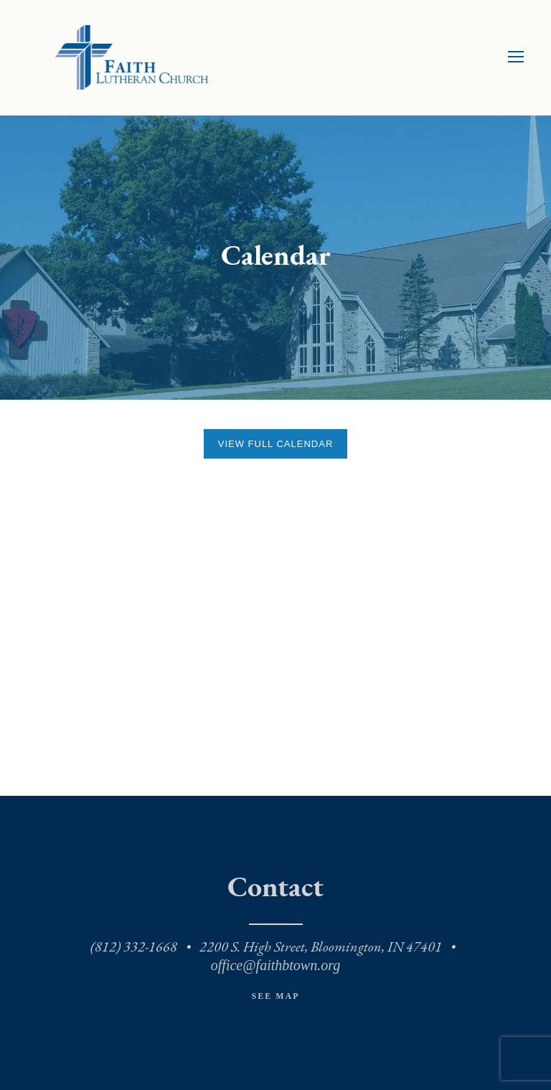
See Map (275, 996)
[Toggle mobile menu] (516, 57)
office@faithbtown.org (275, 965)
